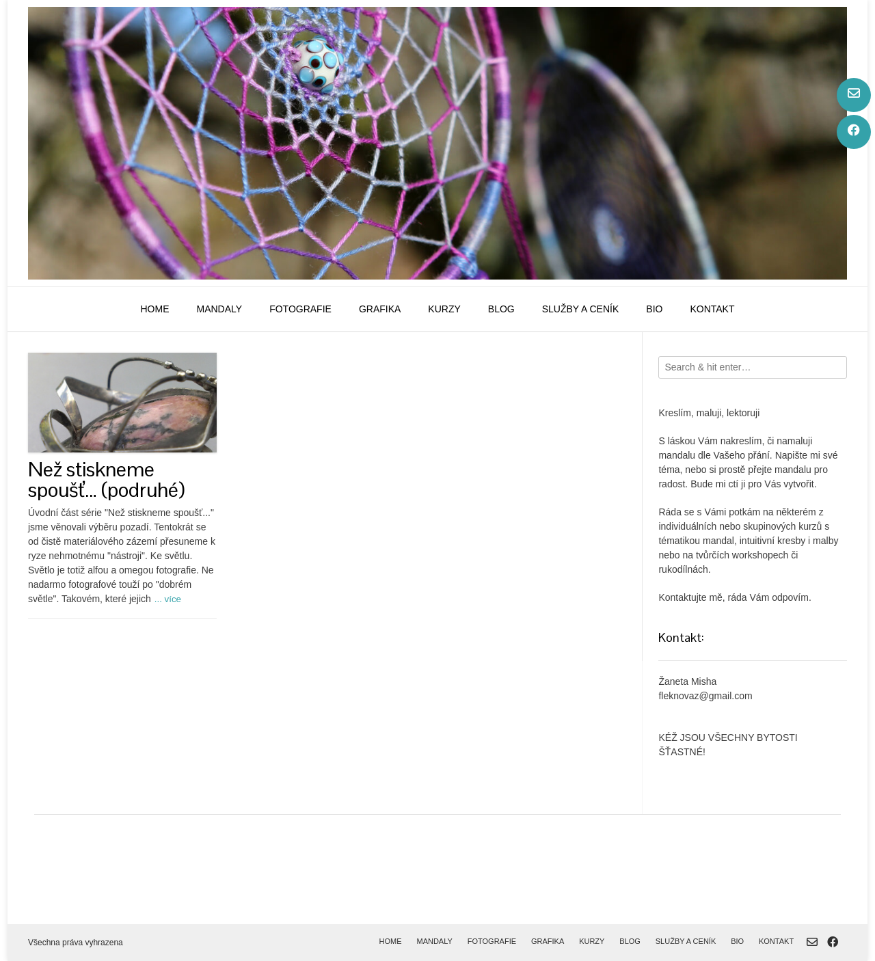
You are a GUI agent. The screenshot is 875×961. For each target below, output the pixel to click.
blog (501, 308)
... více (167, 599)
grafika (380, 308)
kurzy (444, 308)
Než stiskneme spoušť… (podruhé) (106, 479)
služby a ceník (580, 308)
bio (654, 308)
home (154, 308)
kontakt (712, 308)
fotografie (300, 308)
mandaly (219, 308)
